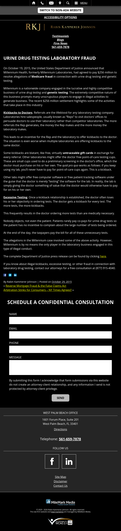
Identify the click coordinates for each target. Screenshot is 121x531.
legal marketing (57, 512)
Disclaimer (60, 481)
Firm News (60, 43)
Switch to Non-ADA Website (60, 10)
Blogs (60, 40)
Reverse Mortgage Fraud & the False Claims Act (36, 286)
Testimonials (60, 36)
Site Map (60, 477)
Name (13, 314)
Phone (14, 343)
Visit (60, 3)
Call (42, 3)
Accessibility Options (60, 17)
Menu (83, 3)
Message (15, 357)
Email (51, 3)
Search (68, 3)
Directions (60, 429)
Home (34, 3)
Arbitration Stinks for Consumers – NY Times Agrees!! (37, 290)
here (103, 256)
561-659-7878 (60, 47)
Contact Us (61, 486)
